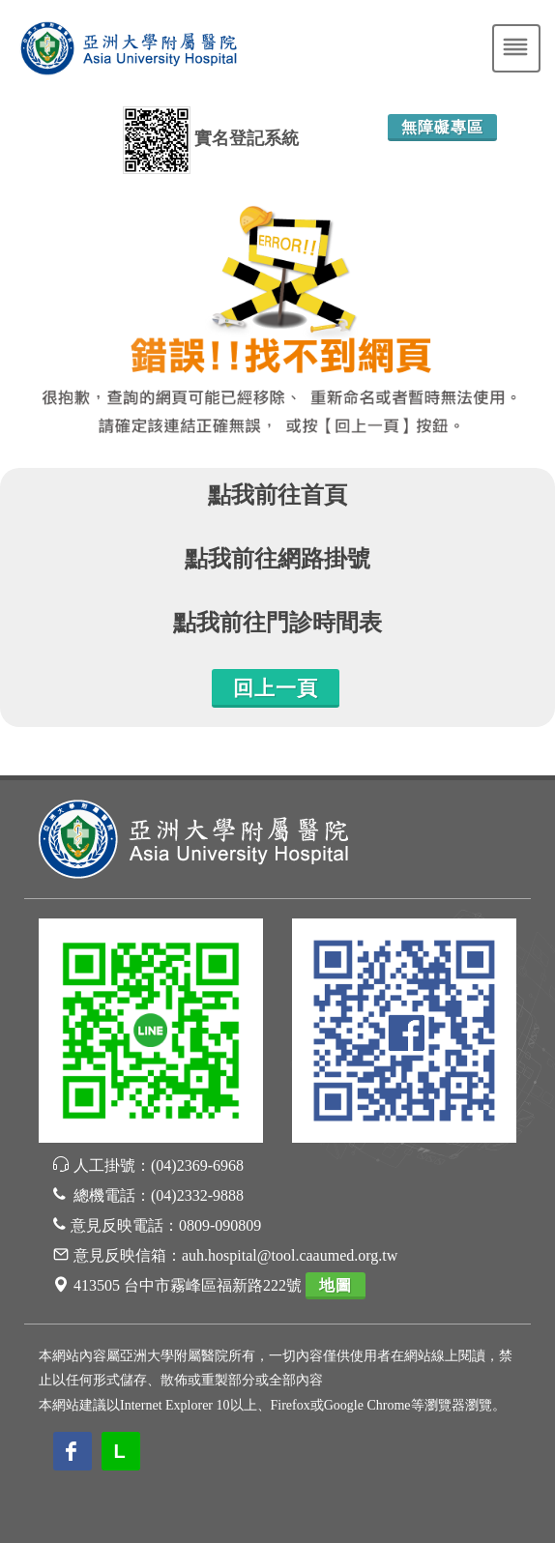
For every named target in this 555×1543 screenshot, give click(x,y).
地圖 (335, 1285)
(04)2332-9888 (197, 1195)
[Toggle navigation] (516, 48)
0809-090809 (220, 1225)
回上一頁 (275, 688)
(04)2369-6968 (197, 1165)
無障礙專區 (442, 127)
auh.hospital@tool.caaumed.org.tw (289, 1255)
